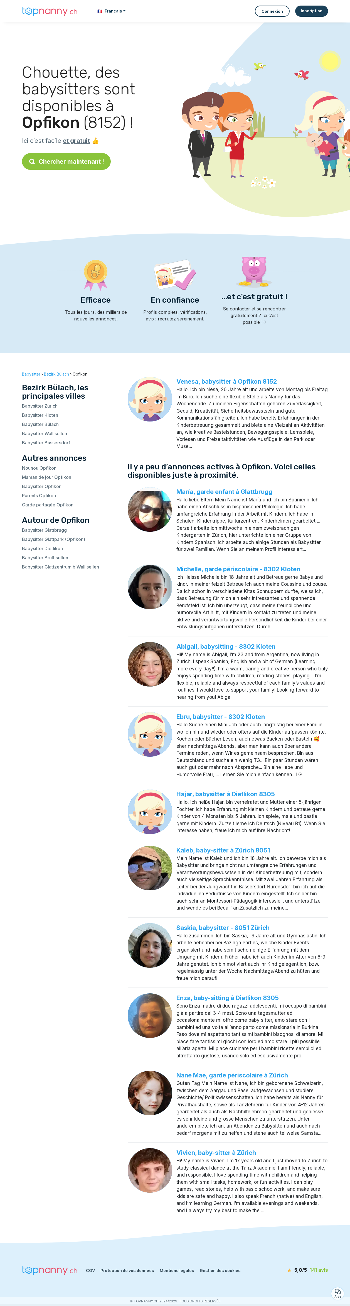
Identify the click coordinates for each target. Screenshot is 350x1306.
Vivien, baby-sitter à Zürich (216, 1152)
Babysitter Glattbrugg (44, 530)
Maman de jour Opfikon (46, 477)
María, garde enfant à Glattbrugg (224, 491)
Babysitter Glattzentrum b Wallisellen (60, 567)
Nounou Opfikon (39, 468)
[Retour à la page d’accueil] (50, 11)
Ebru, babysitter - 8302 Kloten (220, 716)
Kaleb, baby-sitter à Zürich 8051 (223, 850)
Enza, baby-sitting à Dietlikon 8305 (227, 997)
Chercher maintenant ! (66, 161)
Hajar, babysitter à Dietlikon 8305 (225, 794)
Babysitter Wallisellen (44, 433)
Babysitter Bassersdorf (46, 442)
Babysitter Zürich (40, 406)
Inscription (311, 10)
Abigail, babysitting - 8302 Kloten (225, 646)
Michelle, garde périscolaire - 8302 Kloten (238, 569)
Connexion (272, 11)
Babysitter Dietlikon (42, 548)
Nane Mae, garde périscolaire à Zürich (232, 1075)
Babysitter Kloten (40, 415)
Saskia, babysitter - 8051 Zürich (223, 927)
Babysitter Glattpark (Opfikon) (53, 539)
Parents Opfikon (39, 495)
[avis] (296, 1270)
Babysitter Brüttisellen (45, 557)
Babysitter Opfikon (41, 486)
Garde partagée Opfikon (47, 505)
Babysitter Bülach (40, 424)
